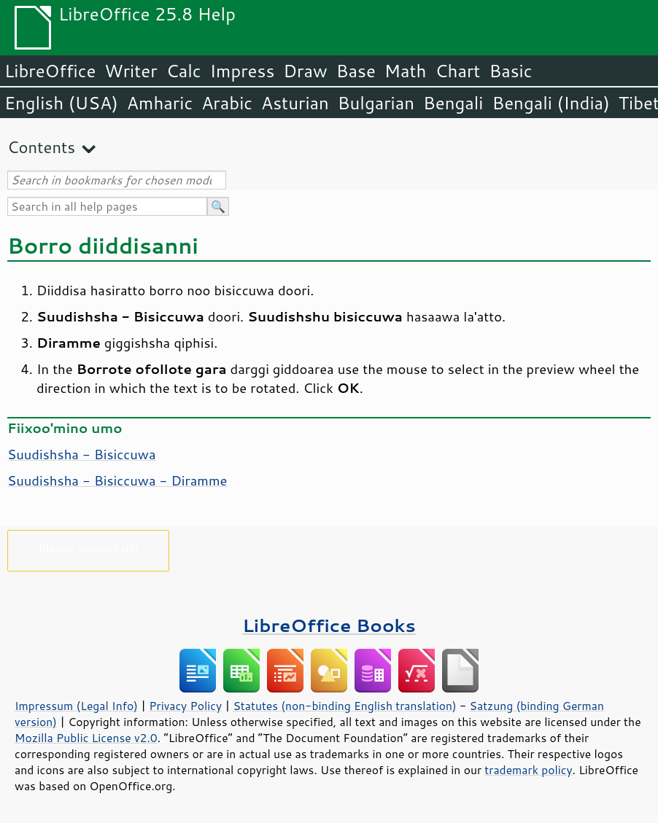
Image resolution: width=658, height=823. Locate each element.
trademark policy (528, 770)
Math (405, 70)
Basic (510, 70)
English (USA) (61, 102)
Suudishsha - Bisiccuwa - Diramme (117, 480)
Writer (130, 70)
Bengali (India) (551, 102)
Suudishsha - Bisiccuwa (81, 454)
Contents (41, 147)
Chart (457, 70)
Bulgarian (376, 102)
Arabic (226, 102)
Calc (183, 70)
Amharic (160, 102)
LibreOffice (50, 70)
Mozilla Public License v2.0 (86, 738)
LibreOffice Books (329, 625)
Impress (242, 70)
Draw (305, 70)
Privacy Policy (185, 706)
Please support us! (89, 547)
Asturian (295, 102)
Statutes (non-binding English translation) (344, 706)
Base (356, 70)
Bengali (453, 102)
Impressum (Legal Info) (76, 706)
